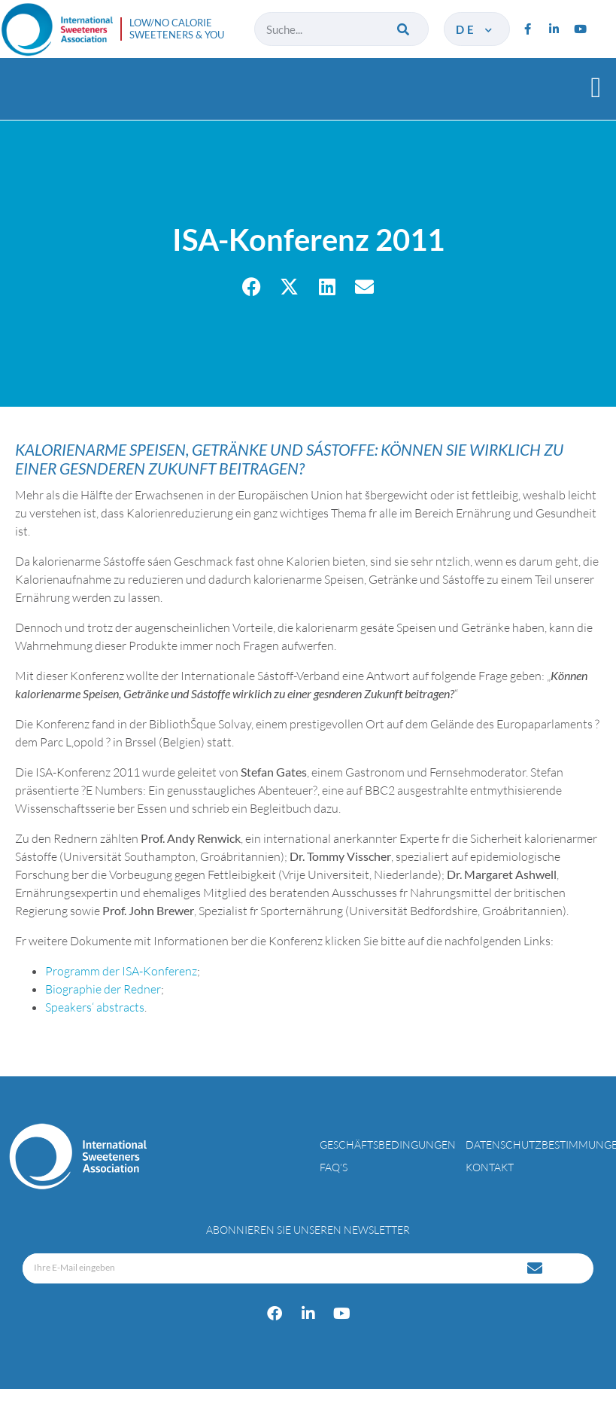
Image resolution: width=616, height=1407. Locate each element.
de (475, 29)
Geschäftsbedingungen (388, 1144)
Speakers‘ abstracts (94, 1007)
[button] (596, 87)
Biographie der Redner (103, 988)
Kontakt (490, 1167)
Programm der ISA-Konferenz (121, 970)
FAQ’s (333, 1167)
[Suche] (404, 29)
